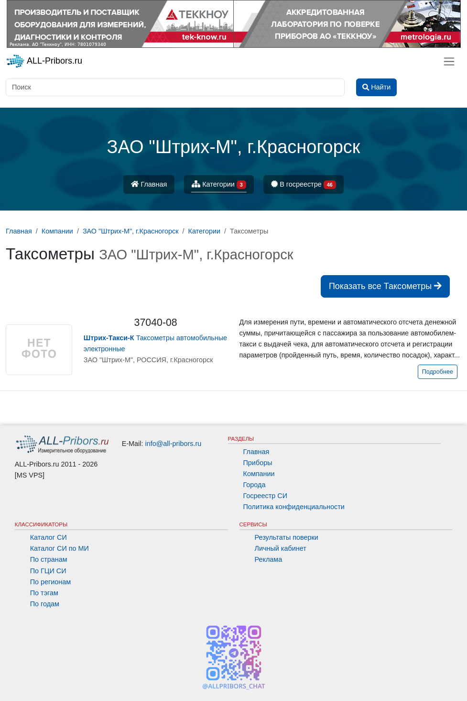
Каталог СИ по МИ (59, 548)
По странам (48, 559)
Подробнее (437, 371)
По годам (44, 604)
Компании (259, 474)
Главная (149, 184)
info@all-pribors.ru (173, 443)
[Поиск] (175, 87)
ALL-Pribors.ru (44, 61)
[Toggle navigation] (449, 61)
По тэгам (44, 593)
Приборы (257, 463)
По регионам (50, 582)
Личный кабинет (280, 548)
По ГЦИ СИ (48, 571)
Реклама (268, 559)
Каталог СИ (48, 537)
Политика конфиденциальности (294, 507)
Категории (219, 184)
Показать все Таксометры (385, 286)
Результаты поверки (286, 537)
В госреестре (303, 184)
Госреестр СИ (265, 496)
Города (254, 485)
